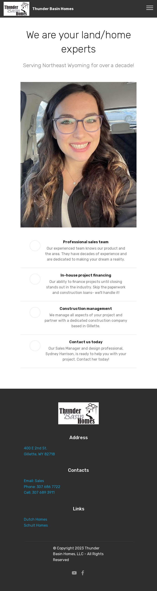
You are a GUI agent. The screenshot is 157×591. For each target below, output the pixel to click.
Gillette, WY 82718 (39, 454)
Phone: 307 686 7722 (42, 487)
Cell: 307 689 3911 (39, 492)
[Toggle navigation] (149, 7)
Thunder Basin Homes (52, 9)
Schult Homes (36, 525)
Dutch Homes (35, 519)
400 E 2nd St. (36, 448)
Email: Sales (34, 481)
